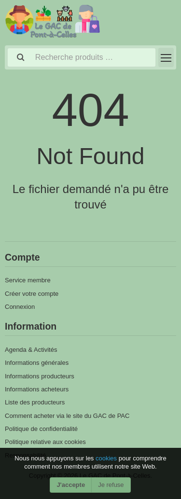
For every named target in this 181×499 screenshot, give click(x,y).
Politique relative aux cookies (45, 441)
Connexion (20, 306)
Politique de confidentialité (41, 428)
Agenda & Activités (31, 349)
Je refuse (111, 484)
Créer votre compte (31, 293)
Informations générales (37, 362)
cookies (107, 458)
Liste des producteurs (35, 402)
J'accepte (70, 484)
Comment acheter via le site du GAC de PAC (67, 415)
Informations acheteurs (37, 389)
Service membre (28, 280)
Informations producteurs (39, 376)
